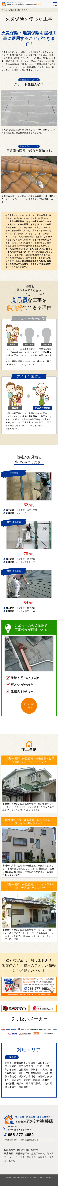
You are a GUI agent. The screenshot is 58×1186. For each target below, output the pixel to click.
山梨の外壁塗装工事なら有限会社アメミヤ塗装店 (21, 1177)
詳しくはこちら (29, 706)
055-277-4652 (18, 1134)
